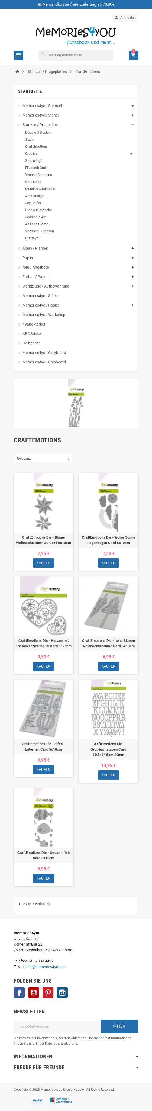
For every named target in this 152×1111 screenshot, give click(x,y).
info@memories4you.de (45, 967)
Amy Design (34, 196)
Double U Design (38, 132)
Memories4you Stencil (40, 115)
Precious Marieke (38, 210)
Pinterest (48, 992)
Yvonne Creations (38, 175)
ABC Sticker (32, 333)
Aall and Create (36, 224)
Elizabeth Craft (36, 168)
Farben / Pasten (36, 277)
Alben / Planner (35, 248)
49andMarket (33, 324)
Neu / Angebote (35, 267)
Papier (27, 258)
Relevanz (24, 458)
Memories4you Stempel (42, 106)
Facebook (19, 992)
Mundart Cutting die (40, 189)
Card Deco (33, 182)
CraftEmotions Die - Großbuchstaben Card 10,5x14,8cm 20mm (108, 749)
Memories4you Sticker (41, 296)
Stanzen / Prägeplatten (42, 125)
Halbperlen (31, 343)
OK (119, 1026)
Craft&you (32, 238)
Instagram (62, 992)
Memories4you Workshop (43, 315)
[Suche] (75, 55)
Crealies (31, 154)
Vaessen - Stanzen (39, 231)
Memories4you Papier (40, 305)
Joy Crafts (33, 203)
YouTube (33, 992)
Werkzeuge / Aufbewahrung (45, 286)
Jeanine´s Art (35, 217)
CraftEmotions (36, 146)
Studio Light (34, 161)
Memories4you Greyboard (44, 352)
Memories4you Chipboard (44, 362)
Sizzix (29, 139)
